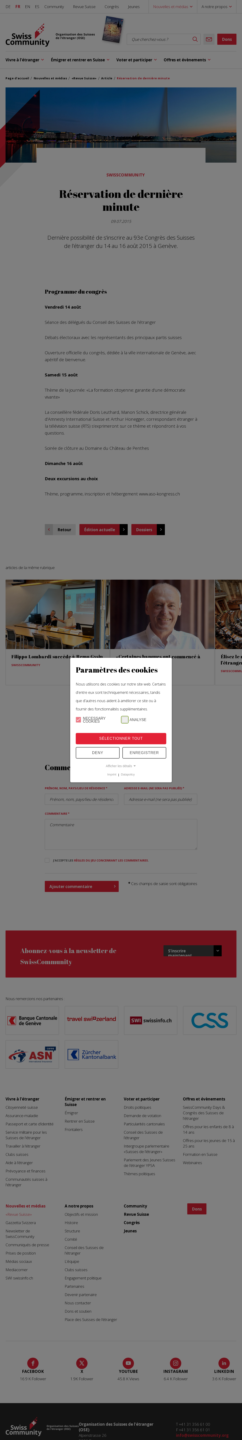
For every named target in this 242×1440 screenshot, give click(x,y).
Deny (97, 753)
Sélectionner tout (121, 738)
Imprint (111, 774)
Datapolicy (128, 774)
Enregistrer (144, 753)
